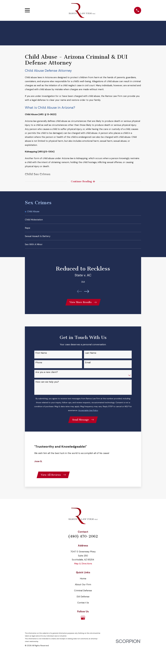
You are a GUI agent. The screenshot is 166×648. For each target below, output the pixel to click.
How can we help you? (47, 384)
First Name (41, 355)
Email (88, 365)
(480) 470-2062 (83, 540)
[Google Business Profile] (83, 621)
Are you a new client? (46, 375)
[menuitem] (83, 212)
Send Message (83, 422)
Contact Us (83, 606)
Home (83, 582)
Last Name (90, 355)
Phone (38, 365)
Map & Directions (83, 567)
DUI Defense (83, 600)
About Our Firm (83, 588)
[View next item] (86, 293)
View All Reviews (53, 478)
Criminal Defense (83, 593)
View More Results (83, 304)
